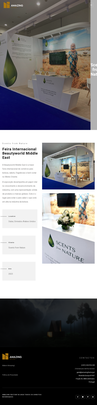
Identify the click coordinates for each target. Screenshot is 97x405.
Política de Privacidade (10, 375)
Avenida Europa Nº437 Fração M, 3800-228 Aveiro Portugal (85, 379)
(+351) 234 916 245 (88, 365)
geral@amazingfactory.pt (86, 372)
